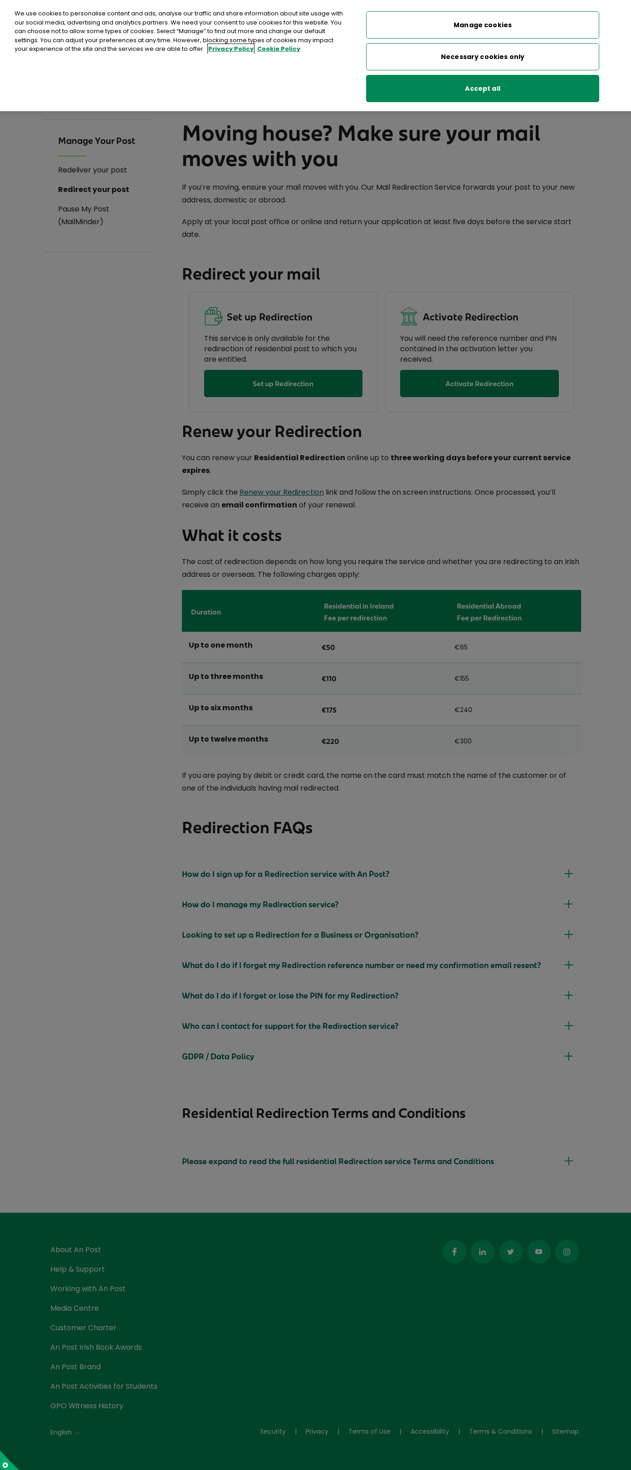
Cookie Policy (278, 45)
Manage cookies (483, 20)
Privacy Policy (231, 45)
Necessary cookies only (482, 52)
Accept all (482, 84)
